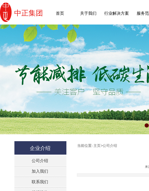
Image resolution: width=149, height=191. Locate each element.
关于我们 (88, 13)
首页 (60, 13)
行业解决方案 (116, 13)
